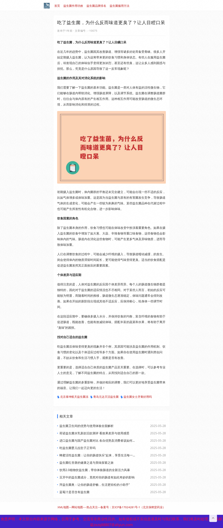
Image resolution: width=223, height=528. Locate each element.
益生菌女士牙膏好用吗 (136, 397)
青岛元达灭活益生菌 (104, 397)
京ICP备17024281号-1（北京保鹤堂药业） (138, 507)
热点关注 (92, 507)
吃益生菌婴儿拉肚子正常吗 (77, 448)
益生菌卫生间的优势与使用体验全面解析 (86, 426)
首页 (57, 6)
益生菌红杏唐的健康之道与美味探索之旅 (86, 463)
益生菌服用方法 (119, 6)
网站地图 (77, 507)
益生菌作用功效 (73, 6)
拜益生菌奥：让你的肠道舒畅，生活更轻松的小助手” (94, 485)
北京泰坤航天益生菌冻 (72, 397)
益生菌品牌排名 (96, 6)
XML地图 (63, 507)
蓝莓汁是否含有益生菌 (74, 492)
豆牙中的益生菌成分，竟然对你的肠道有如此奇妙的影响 (97, 477)
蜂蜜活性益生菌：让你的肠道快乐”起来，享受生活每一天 (97, 455)
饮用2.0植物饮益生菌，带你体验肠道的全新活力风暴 (94, 470)
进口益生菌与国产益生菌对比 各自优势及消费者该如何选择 (97, 440)
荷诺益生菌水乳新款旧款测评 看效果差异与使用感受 (94, 433)
